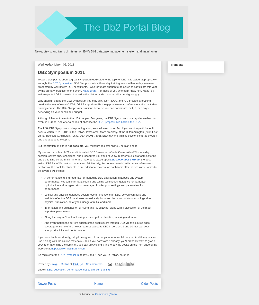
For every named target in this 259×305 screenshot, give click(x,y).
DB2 (49, 269)
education (59, 269)
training (105, 269)
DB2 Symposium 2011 (61, 72)
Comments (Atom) (106, 294)
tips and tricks (91, 269)
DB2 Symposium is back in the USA (119, 122)
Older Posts (149, 283)
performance (74, 269)
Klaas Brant (89, 90)
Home (98, 283)
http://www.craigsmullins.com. (68, 248)
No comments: (95, 264)
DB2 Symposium (62, 83)
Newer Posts (47, 283)
